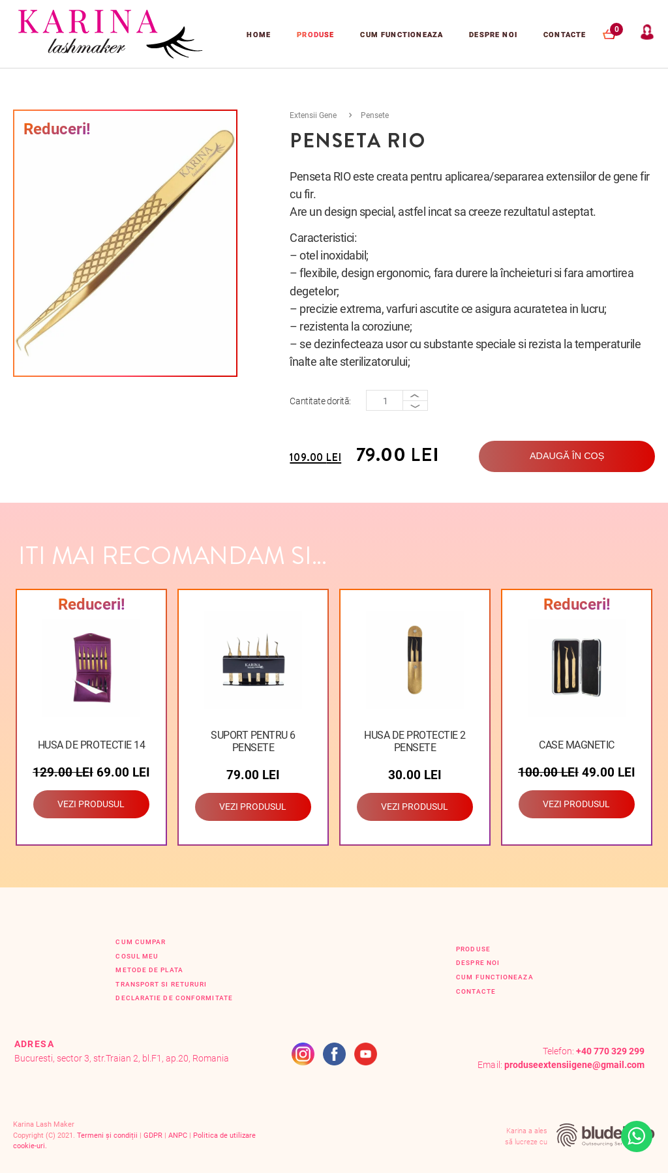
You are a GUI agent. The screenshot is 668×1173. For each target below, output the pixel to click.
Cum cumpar (140, 942)
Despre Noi (493, 35)
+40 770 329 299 (610, 1051)
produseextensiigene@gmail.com (574, 1065)
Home (259, 35)
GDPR (153, 1135)
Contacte (564, 35)
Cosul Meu (137, 956)
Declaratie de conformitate (173, 998)
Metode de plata (149, 970)
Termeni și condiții (107, 1135)
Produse (315, 35)
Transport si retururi (161, 984)
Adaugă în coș (567, 456)
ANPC (177, 1135)
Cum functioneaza (401, 35)
